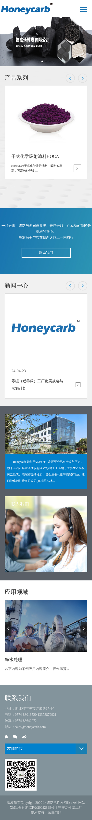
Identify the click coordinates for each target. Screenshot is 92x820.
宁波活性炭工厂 (70, 807)
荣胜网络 (55, 812)
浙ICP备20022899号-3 (41, 807)
